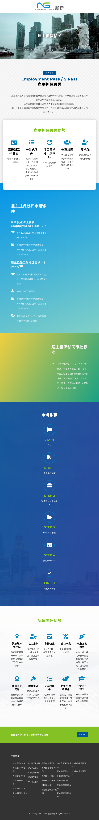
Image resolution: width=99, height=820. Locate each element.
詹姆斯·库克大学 (48, 780)
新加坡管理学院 (48, 763)
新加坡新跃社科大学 (20, 795)
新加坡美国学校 (63, 771)
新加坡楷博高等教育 (49, 791)
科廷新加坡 (46, 785)
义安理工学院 (32, 768)
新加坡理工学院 (33, 763)
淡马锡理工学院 (33, 772)
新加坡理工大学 (19, 788)
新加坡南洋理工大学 (20, 770)
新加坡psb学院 (48, 776)
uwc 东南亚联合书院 (64, 765)
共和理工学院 (32, 782)
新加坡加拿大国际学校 (79, 765)
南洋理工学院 (32, 777)
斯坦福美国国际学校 (64, 787)
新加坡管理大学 (19, 776)
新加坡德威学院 (63, 776)
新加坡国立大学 (19, 763)
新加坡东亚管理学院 (49, 770)
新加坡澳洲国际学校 (64, 795)
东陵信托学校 (62, 780)
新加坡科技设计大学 (20, 782)
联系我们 (82, 734)
